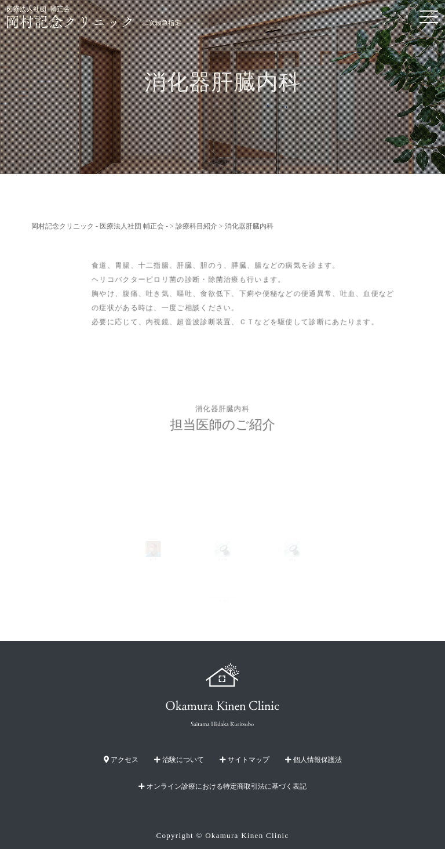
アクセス (121, 760)
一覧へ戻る (222, 601)
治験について (179, 760)
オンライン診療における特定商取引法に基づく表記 (222, 786)
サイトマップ (244, 760)
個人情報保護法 (313, 760)
